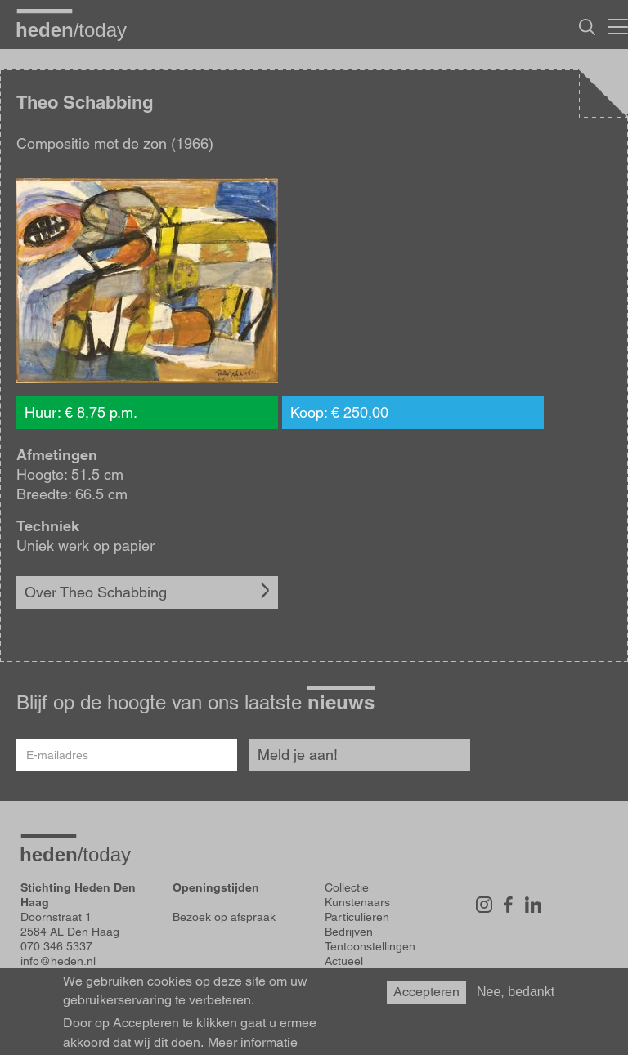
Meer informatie (253, 1042)
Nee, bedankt (515, 992)
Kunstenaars (357, 902)
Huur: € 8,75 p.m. (81, 412)
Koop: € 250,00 (339, 412)
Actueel (344, 961)
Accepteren (426, 991)
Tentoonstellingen (370, 946)
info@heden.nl (58, 961)
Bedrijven (349, 931)
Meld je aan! (298, 754)
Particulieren (357, 916)
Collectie (347, 887)
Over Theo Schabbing (96, 592)
